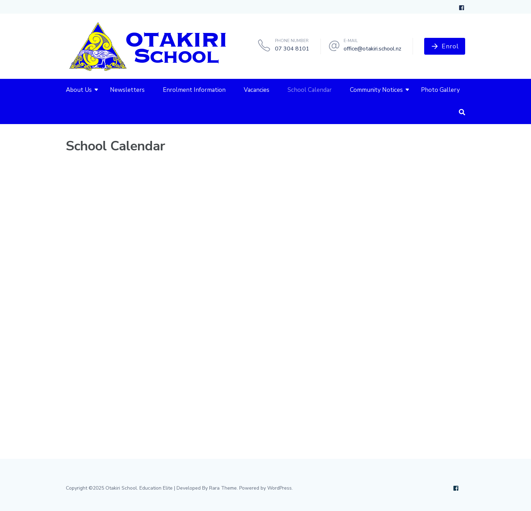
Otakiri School (121, 488)
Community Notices (376, 90)
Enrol (450, 46)
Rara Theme (223, 488)
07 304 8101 (292, 49)
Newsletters (127, 90)
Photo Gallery (440, 90)
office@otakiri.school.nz (372, 49)
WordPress (279, 488)
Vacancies (256, 90)
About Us (79, 90)
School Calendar (310, 90)
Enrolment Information (194, 90)
